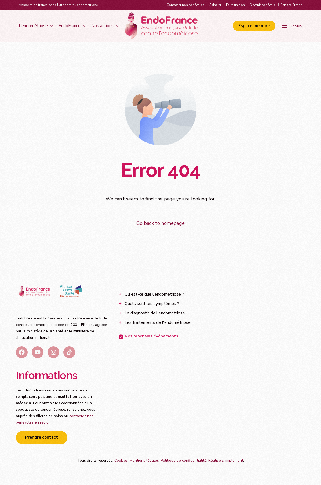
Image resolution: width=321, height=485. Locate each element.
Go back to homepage (160, 223)
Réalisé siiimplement (225, 460)
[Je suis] (292, 25)
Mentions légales (144, 460)
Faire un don (235, 5)
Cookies (121, 460)
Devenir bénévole (262, 5)
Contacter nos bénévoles (185, 5)
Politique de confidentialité (183, 460)
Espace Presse (291, 5)
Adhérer (215, 5)
